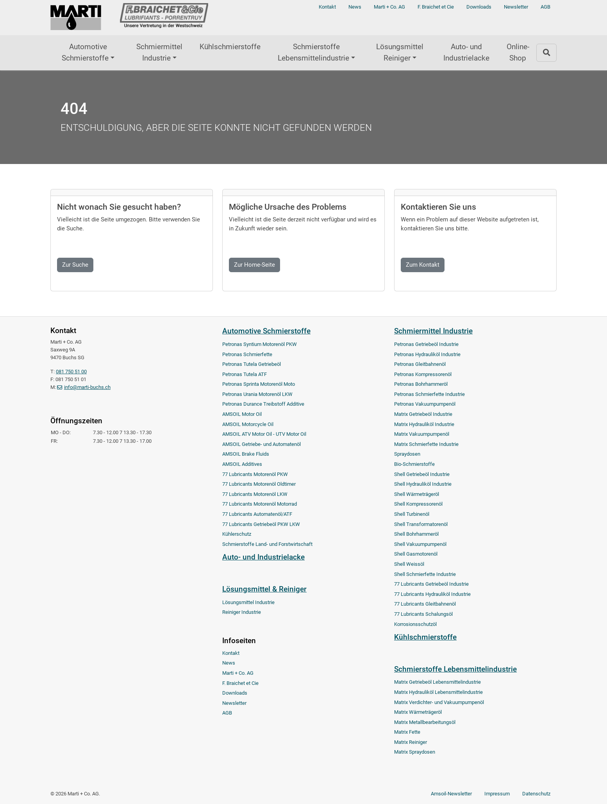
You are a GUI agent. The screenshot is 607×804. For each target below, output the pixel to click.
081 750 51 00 (71, 371)
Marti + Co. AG (389, 7)
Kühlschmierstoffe (230, 46)
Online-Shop (518, 52)
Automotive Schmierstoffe (85, 52)
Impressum (497, 794)
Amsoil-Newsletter (451, 794)
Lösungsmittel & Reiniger (264, 589)
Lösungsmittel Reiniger (399, 52)
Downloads (478, 7)
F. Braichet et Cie (436, 7)
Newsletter (516, 7)
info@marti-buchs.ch (87, 387)
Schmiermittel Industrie (159, 52)
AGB (545, 7)
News (354, 7)
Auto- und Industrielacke (466, 52)
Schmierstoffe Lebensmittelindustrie (313, 52)
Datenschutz (536, 794)
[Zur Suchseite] (546, 52)
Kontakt (327, 7)
